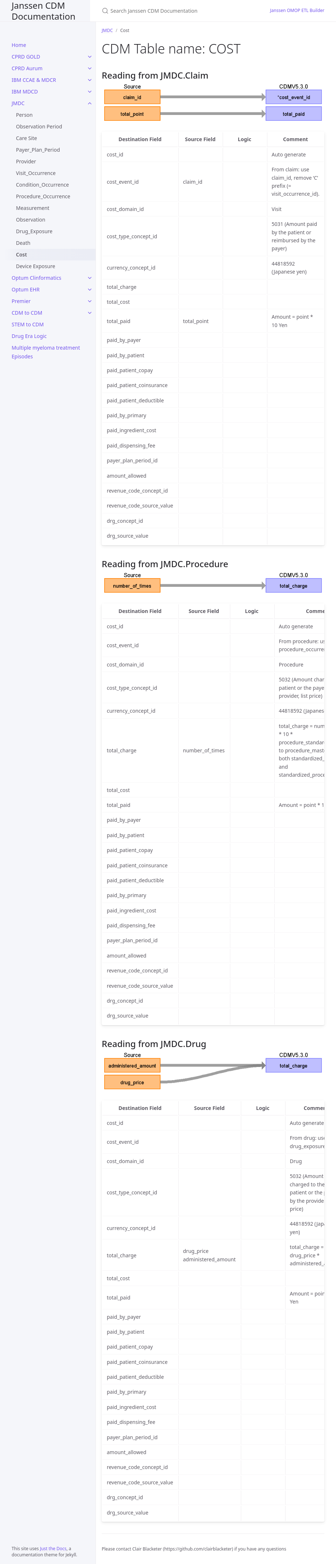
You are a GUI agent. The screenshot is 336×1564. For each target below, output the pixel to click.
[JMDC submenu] (90, 103)
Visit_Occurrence (36, 173)
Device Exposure (35, 266)
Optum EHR (26, 289)
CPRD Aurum (27, 68)
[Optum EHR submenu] (90, 289)
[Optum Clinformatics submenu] (90, 278)
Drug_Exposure (34, 231)
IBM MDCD (25, 91)
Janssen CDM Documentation (44, 10)
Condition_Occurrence (42, 184)
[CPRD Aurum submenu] (90, 68)
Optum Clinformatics (36, 277)
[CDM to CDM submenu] (90, 313)
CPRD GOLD (26, 56)
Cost (21, 254)
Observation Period (39, 126)
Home (19, 44)
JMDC (18, 103)
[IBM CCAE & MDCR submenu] (90, 80)
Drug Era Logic (29, 336)
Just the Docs (53, 1548)
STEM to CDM (28, 324)
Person (24, 114)
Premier (21, 301)
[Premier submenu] (90, 301)
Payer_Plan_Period (38, 149)
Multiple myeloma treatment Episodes (46, 352)
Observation (30, 219)
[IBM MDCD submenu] (90, 91)
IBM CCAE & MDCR (34, 79)
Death (23, 242)
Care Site (26, 138)
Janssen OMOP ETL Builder (297, 10)
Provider (26, 161)
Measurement (32, 207)
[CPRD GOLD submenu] (90, 57)
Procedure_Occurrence (43, 196)
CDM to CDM (27, 312)
